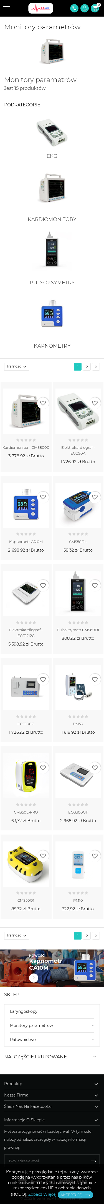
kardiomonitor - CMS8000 (25, 447)
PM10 (78, 900)
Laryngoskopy (23, 1011)
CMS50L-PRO (26, 812)
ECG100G (25, 724)
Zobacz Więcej (42, 1194)
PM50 (78, 724)
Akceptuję (71, 1194)
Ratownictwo (23, 1039)
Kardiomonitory (52, 219)
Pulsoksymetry (52, 283)
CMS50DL (78, 541)
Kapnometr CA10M (26, 541)
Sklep (11, 994)
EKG (52, 156)
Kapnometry (52, 346)
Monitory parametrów (31, 1025)
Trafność (17, 366)
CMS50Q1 (25, 900)
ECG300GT (78, 812)
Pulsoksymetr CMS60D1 (78, 630)
